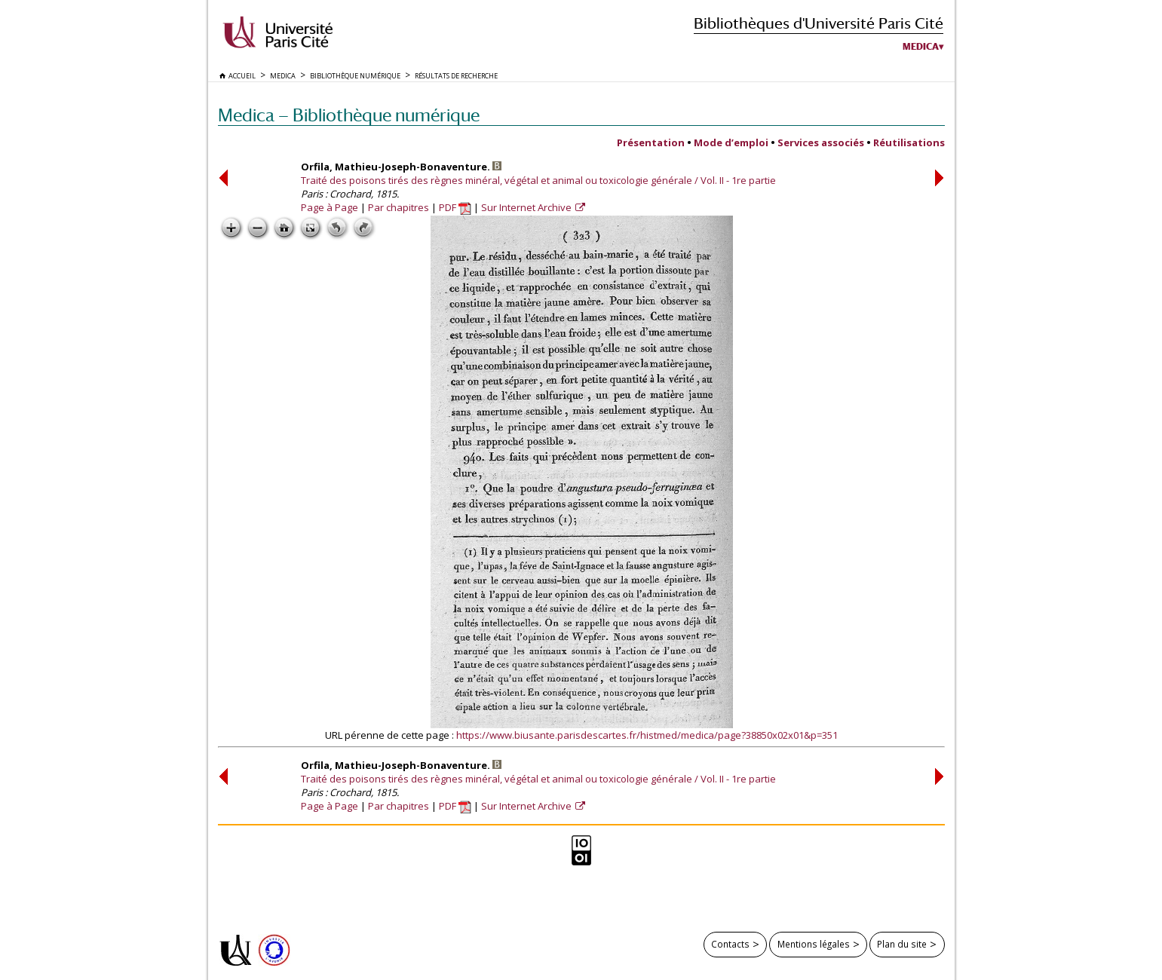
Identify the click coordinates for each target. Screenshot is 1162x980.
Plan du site (902, 944)
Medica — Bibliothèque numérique (349, 115)
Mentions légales (813, 944)
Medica (921, 46)
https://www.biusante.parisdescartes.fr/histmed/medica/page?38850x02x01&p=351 (647, 735)
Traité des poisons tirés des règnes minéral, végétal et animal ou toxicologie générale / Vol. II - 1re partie (538, 180)
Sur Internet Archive (527, 207)
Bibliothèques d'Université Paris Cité (818, 23)
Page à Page (329, 207)
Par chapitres (398, 207)
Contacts (730, 944)
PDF (455, 207)
